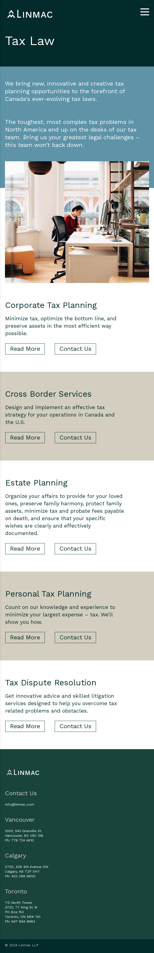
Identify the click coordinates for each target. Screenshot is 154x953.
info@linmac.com (19, 804)
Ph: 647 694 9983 (20, 921)
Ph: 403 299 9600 (20, 876)
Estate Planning (36, 483)
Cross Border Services (48, 394)
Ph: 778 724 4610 (19, 840)
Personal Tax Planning (48, 594)
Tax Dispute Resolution (51, 682)
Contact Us (75, 348)
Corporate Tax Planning (51, 305)
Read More (25, 348)
